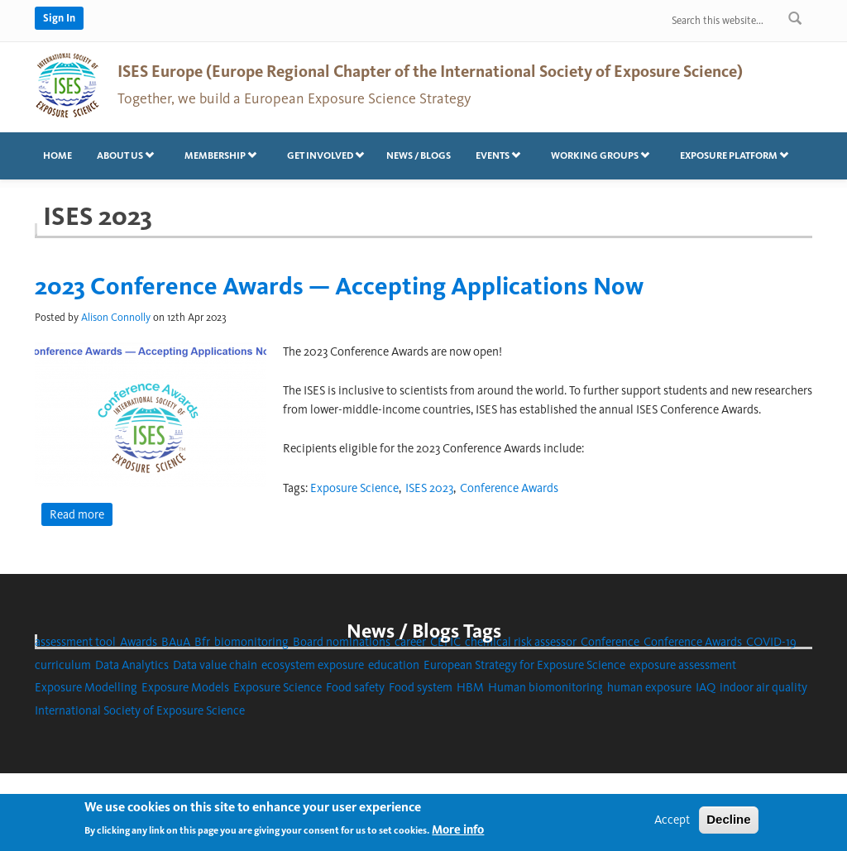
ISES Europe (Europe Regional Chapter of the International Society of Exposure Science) (430, 71)
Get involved (320, 151)
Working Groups (595, 151)
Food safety (355, 687)
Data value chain (215, 664)
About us (120, 151)
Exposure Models (185, 687)
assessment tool (75, 641)
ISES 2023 (429, 487)
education (393, 664)
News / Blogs (418, 155)
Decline (728, 822)
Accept (672, 822)
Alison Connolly (116, 317)
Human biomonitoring (545, 687)
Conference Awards (509, 487)
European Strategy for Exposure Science (524, 664)
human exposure (649, 687)
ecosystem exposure (312, 664)
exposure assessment (682, 664)
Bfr (202, 641)
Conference (610, 641)
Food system (420, 687)
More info (458, 832)
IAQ (705, 687)
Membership (215, 151)
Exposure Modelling (86, 687)
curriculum (63, 664)
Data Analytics (132, 664)
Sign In (59, 18)
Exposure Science (354, 487)
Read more (81, 513)
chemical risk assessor (521, 641)
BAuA (175, 641)
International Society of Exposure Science (140, 710)
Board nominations (341, 641)
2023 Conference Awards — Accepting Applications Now (339, 286)
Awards (138, 641)
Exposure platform (729, 151)
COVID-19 (771, 641)
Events (493, 151)
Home (57, 155)
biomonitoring (251, 641)
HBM (470, 687)
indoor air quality (763, 687)
